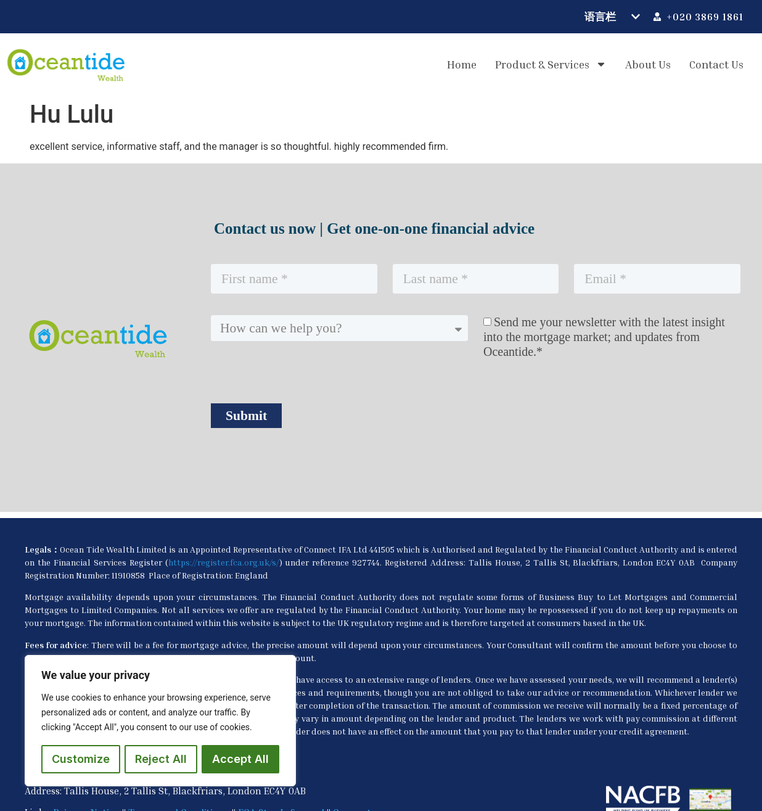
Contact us (716, 64)
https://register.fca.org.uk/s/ (223, 562)
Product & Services (551, 64)
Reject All (161, 758)
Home (462, 64)
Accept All (240, 758)
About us (648, 64)
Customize (81, 758)
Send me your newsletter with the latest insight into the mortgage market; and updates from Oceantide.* (604, 336)
